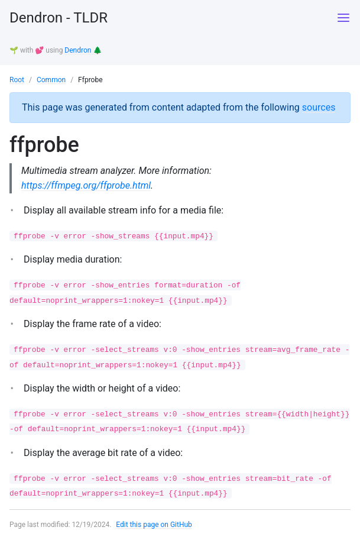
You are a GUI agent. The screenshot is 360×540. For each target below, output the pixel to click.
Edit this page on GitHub (154, 524)
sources (319, 107)
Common (51, 80)
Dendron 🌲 (83, 50)
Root (16, 80)
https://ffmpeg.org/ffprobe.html (86, 185)
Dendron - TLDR (58, 17)
